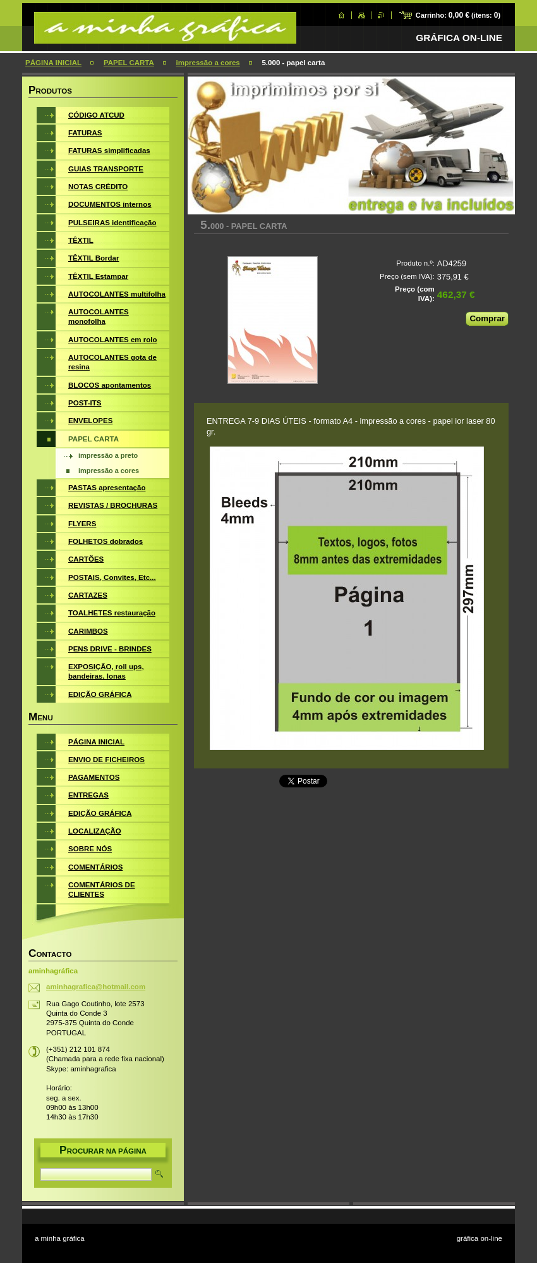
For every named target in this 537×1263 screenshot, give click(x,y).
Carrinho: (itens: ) (458, 15)
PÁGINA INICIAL (53, 62)
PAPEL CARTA (129, 62)
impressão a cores (208, 62)
